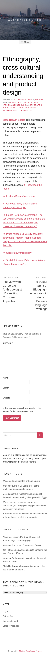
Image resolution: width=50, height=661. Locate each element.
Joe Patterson (9, 550)
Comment (8, 343)
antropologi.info (25, 20)
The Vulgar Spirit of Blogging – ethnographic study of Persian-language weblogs (37, 293)
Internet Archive (28, 462)
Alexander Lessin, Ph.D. (14, 537)
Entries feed (8, 616)
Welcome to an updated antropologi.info (21, 481)
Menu (26, 42)
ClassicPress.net (11, 626)
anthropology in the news (24, 102)
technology (26, 110)
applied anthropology (15, 105)
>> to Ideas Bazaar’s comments (19, 196)
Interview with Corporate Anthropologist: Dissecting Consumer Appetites (12, 289)
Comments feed (10, 621)
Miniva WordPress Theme (30, 651)
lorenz (39, 100)
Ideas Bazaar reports (14, 120)
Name (6, 378)
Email (6, 388)
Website (6, 398)
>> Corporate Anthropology (17, 253)
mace (6, 545)
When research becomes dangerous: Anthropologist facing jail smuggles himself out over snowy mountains (24, 505)
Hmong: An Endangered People (26, 545)
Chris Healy (8, 566)
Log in (6, 611)
